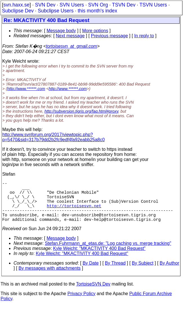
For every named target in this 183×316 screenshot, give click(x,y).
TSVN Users (153, 5)
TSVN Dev (123, 5)
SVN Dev (45, 5)
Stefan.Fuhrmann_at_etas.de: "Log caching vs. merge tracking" (108, 253)
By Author (169, 273)
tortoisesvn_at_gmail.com (71, 46)
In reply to (144, 35)
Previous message (109, 35)
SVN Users (71, 5)
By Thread (115, 273)
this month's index (97, 11)
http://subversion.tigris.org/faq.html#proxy (81, 111)
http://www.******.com (26, 88)
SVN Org (98, 5)
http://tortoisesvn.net (74, 212)
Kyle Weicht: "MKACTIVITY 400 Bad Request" (99, 258)
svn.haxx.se (16, 5)
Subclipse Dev (18, 11)
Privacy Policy (81, 303)
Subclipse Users (55, 11)
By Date (90, 273)
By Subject (142, 273)
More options (95, 30)
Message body (61, 30)
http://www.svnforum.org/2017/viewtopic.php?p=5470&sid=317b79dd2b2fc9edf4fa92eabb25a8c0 (53, 137)
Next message (70, 35)
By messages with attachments (50, 278)
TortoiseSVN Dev (93, 294)
